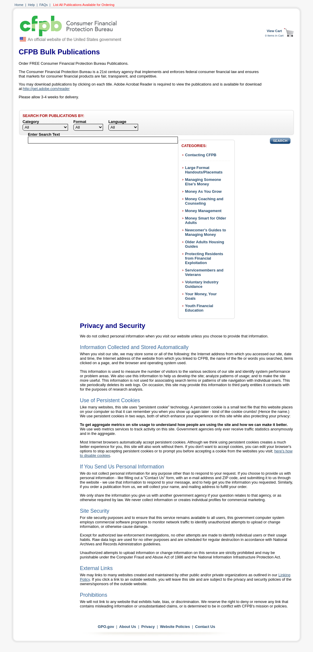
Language (117, 121)
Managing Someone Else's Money (203, 181)
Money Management (203, 211)
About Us (127, 626)
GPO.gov (106, 626)
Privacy (148, 626)
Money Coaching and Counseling (204, 201)
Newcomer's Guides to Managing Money (205, 232)
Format (79, 121)
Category (31, 121)
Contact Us (205, 626)
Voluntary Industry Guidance (202, 284)
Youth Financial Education (199, 308)
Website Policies (175, 626)
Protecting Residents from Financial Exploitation (204, 258)
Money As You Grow (203, 191)
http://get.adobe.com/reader (46, 88)
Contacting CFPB (200, 155)
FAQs (43, 5)
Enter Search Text (44, 134)
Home (19, 5)
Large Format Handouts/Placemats (203, 169)
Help (31, 5)
